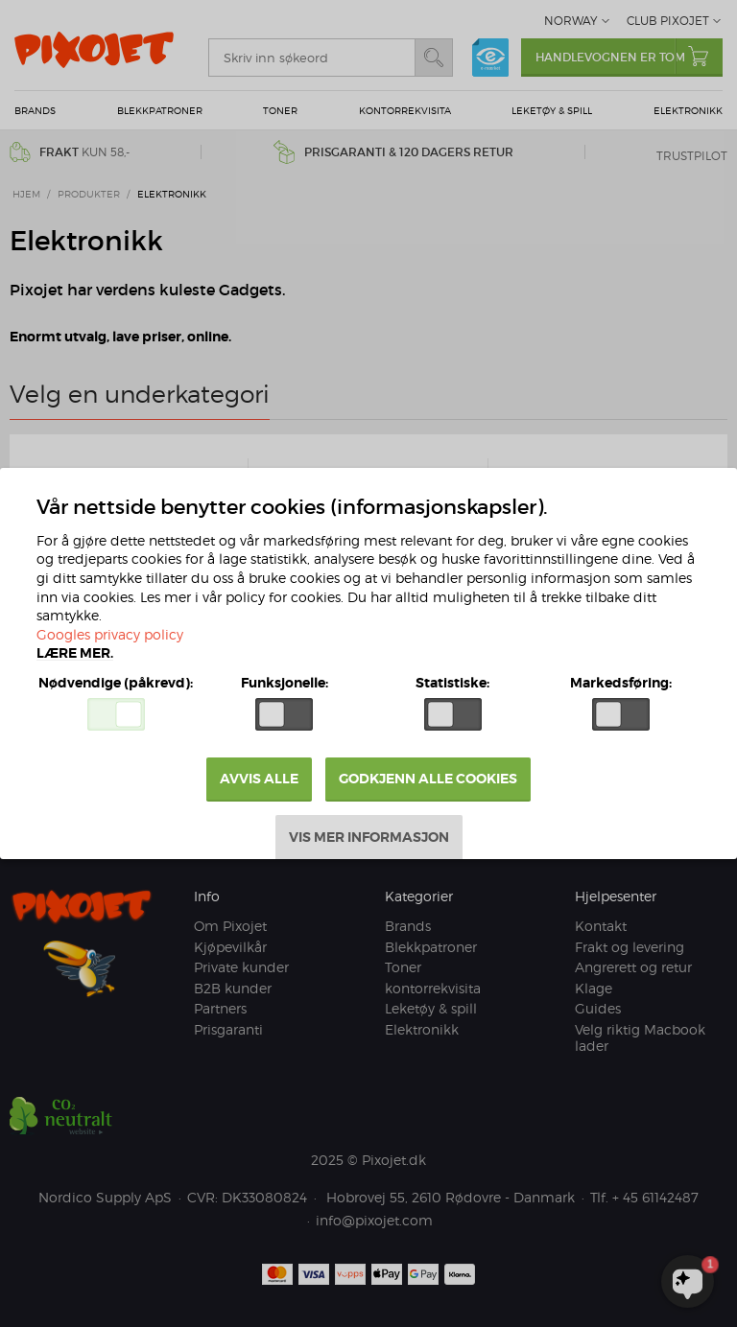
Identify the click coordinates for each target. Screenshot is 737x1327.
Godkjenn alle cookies (428, 778)
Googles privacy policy (109, 634)
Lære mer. (74, 653)
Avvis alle (259, 778)
